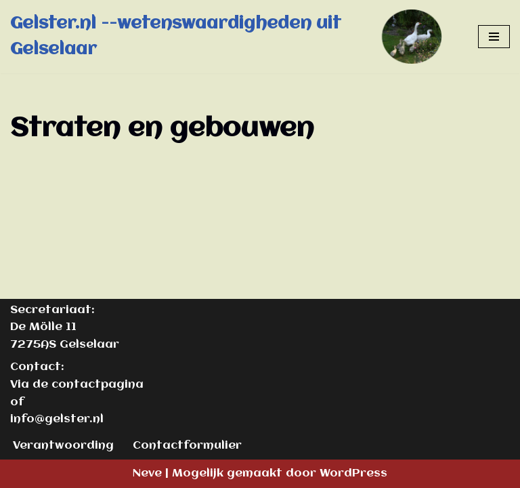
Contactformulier (187, 445)
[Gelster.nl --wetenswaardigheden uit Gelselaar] (234, 36)
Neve (147, 473)
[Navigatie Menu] (494, 36)
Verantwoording (63, 445)
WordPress (353, 473)
